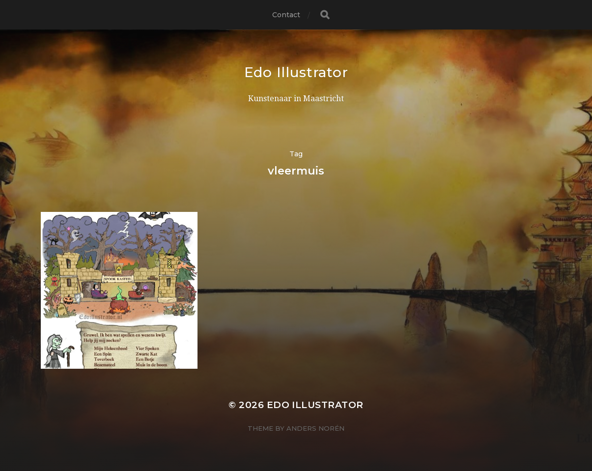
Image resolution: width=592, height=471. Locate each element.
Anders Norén (315, 428)
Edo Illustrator (296, 72)
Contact (286, 14)
